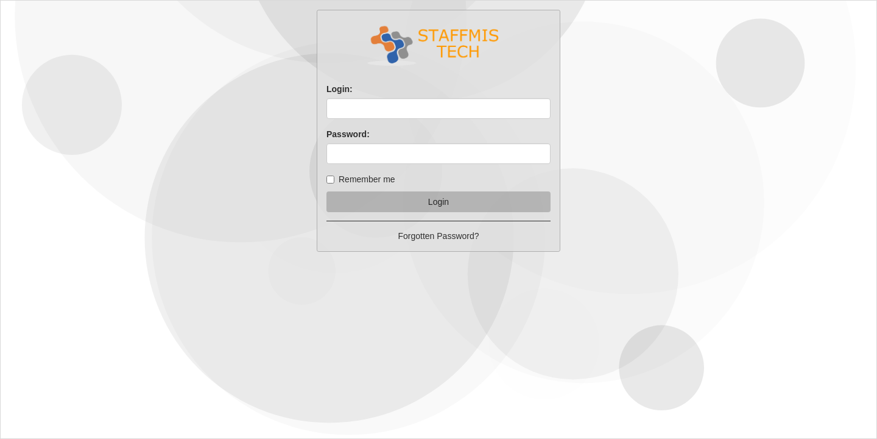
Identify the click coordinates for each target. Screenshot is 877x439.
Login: (339, 89)
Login (438, 202)
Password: (348, 134)
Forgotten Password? (438, 236)
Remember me (360, 179)
